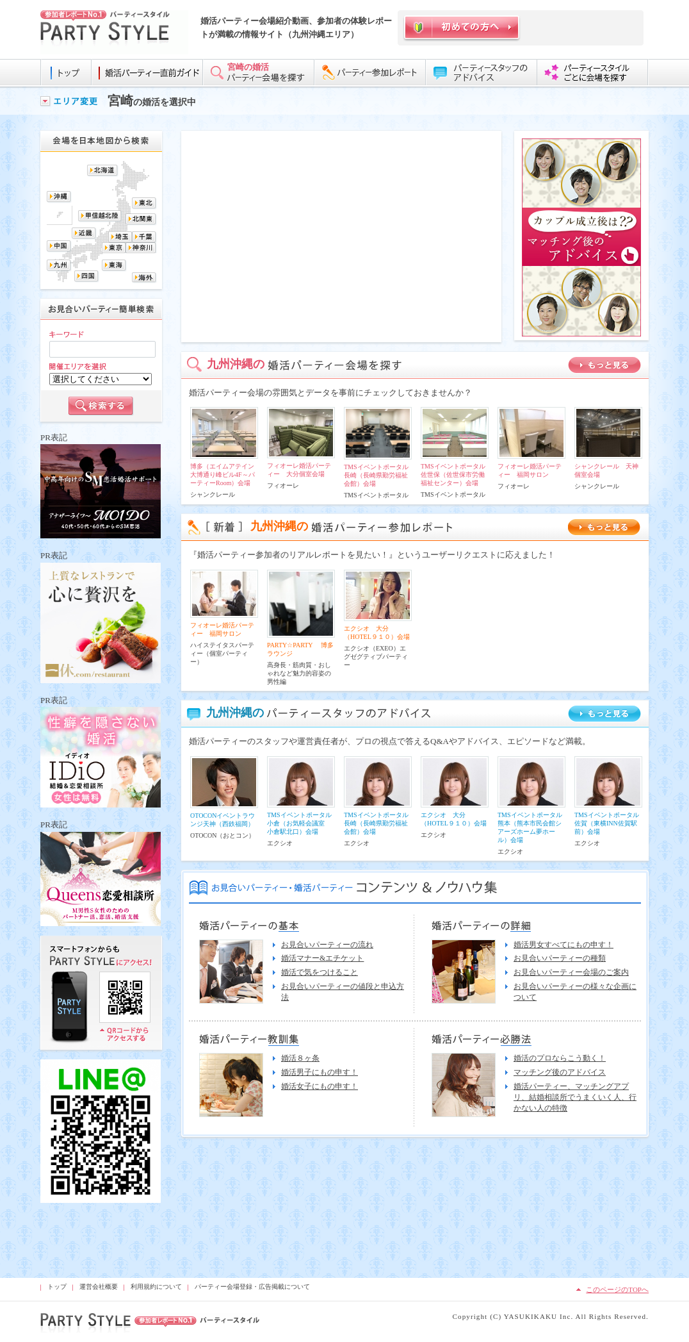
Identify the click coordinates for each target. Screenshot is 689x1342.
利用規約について (156, 1286)
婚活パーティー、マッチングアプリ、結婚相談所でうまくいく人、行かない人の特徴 (575, 1097)
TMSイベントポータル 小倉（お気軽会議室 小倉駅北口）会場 (302, 823)
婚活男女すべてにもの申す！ (563, 944)
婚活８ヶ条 (300, 1058)
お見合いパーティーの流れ (327, 944)
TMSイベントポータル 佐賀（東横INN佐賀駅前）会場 (609, 823)
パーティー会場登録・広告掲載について (252, 1286)
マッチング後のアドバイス (560, 1072)
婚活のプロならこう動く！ (560, 1058)
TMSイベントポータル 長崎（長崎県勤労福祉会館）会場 (379, 475)
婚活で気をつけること (319, 972)
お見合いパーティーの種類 (560, 958)
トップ (57, 1286)
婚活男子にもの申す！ (319, 1072)
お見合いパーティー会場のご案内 (571, 972)
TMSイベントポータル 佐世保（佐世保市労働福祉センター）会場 (456, 474)
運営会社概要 (98, 1286)
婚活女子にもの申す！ (319, 1086)
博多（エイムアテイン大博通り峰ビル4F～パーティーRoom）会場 (222, 474)
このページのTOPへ (617, 1289)
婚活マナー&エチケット (322, 958)
